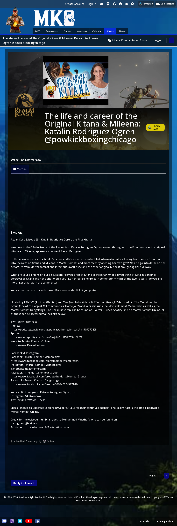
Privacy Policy (165, 521)
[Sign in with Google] (114, 3)
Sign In (92, 4)
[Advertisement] (88, 459)
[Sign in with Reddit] (120, 3)
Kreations (82, 31)
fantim (50, 441)
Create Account (74, 4)
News (122, 31)
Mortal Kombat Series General (130, 40)
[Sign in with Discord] (101, 3)
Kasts (110, 31)
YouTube (20, 169)
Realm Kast (156, 127)
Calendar (97, 31)
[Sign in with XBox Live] (132, 3)
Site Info (144, 521)
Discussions (52, 31)
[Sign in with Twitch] (108, 3)
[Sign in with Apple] (126, 3)
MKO (38, 31)
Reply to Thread (23, 483)
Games (67, 31)
